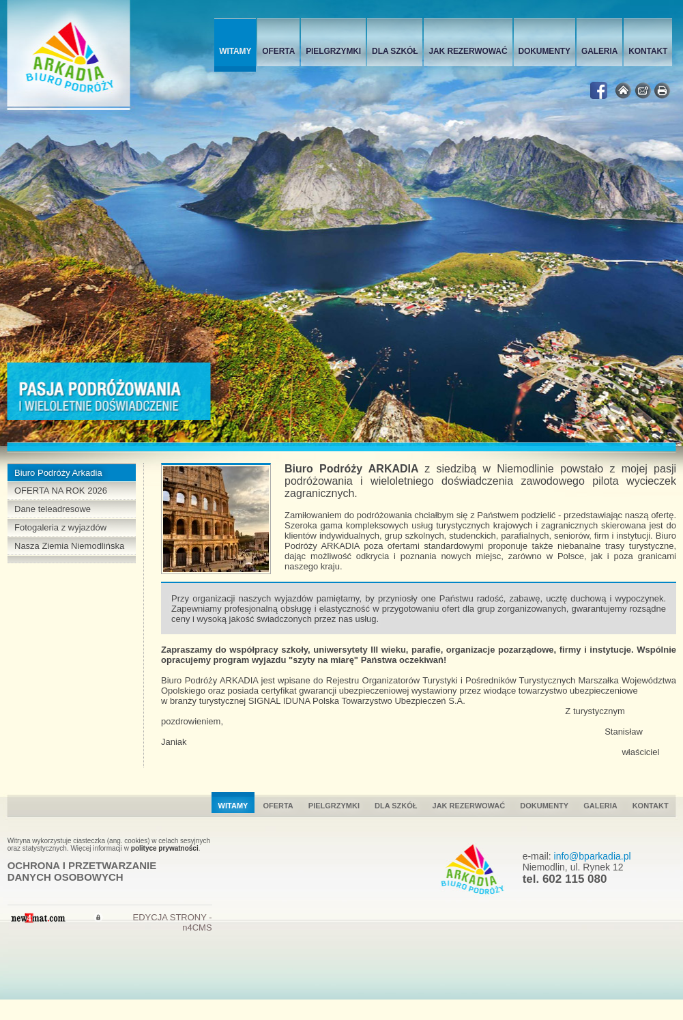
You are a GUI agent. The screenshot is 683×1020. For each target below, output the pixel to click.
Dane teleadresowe (52, 509)
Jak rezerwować (467, 51)
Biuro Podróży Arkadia (58, 473)
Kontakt (647, 51)
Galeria (599, 51)
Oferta (278, 51)
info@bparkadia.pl (592, 856)
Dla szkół (395, 51)
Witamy (235, 51)
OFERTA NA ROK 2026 (60, 490)
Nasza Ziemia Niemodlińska (69, 546)
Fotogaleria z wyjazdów (60, 527)
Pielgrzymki (333, 51)
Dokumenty (544, 51)
